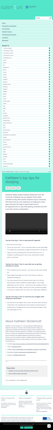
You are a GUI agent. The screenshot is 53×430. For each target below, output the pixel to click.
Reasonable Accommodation (26, 135)
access (26, 60)
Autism (26, 70)
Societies (26, 144)
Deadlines (26, 79)
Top (26, 392)
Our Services (6, 29)
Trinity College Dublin (26, 164)
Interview (13, 188)
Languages (26, 115)
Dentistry (26, 82)
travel (26, 159)
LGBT (26, 125)
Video (7, 188)
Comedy (26, 77)
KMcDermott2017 (17, 347)
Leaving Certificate (26, 123)
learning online (26, 120)
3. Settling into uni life (26, 53)
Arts (26, 65)
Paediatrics (26, 132)
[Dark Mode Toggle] (49, 426)
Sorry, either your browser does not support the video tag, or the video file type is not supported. (26, 223)
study (26, 151)
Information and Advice (9, 26)
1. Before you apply (26, 48)
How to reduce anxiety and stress (17, 373)
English (26, 94)
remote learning (26, 139)
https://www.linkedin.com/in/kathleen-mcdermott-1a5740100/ (29, 349)
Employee (26, 89)
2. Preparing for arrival (26, 50)
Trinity (26, 161)
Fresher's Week (26, 101)
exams (26, 96)
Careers (26, 72)
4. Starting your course (26, 55)
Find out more (22, 406)
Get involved (3, 407)
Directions (5, 41)
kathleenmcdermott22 (19, 355)
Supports (26, 154)
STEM (26, 149)
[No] (51, 426)
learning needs (26, 118)
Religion (26, 137)
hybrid (26, 108)
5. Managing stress (26, 58)
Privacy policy (28, 427)
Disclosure (26, 86)
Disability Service (26, 84)
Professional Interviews (9, 35)
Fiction (26, 99)
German (26, 103)
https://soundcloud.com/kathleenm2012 (25, 352)
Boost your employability (41, 411)
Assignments (26, 67)
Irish (26, 111)
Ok (22, 427)
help (26, 106)
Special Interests (26, 147)
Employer (26, 91)
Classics (26, 74)
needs (26, 127)
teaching (26, 156)
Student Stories (7, 32)
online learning (26, 130)
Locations (5, 38)
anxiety (26, 62)
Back (49, 171)
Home (4, 23)
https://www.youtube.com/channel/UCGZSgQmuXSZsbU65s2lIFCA (30, 344)
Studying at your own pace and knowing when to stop (23, 371)
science (26, 142)
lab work (26, 113)
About (18, 188)
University (26, 166)
